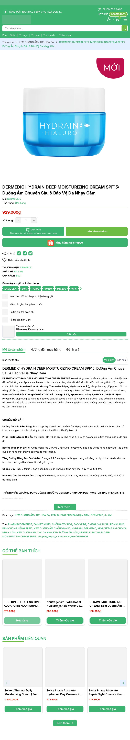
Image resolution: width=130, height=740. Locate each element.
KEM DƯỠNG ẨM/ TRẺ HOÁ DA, (32, 515)
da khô (108, 515)
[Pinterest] (25, 253)
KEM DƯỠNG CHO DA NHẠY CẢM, (70, 515)
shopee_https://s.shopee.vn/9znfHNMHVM (63, 536)
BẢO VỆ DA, (80, 524)
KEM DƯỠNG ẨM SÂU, (66, 532)
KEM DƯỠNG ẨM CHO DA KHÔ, (34, 532)
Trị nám (35, 35)
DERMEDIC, (97, 515)
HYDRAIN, (77, 528)
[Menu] (125, 19)
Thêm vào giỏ (65, 620)
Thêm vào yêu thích (16, 260)
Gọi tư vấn (71, 334)
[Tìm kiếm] (124, 28)
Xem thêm (65, 723)
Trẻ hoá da (49, 35)
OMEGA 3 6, (95, 524)
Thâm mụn (65, 35)
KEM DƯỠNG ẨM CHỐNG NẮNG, (52, 528)
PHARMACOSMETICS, (20, 524)
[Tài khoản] (109, 19)
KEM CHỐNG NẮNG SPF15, (17, 528)
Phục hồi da (9, 35)
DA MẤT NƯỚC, (42, 524)
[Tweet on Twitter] (30, 253)
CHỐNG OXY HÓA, (62, 524)
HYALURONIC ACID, (113, 524)
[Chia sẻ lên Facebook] (19, 253)
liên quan (24, 638)
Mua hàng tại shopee (65, 242)
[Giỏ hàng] (118, 19)
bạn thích (21, 550)
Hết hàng (22, 620)
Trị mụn (23, 35)
